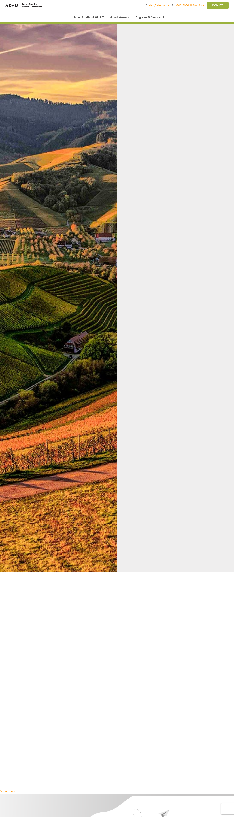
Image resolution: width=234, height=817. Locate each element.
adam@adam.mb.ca (159, 5)
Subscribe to (8, 791)
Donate (217, 5)
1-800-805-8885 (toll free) (189, 5)
